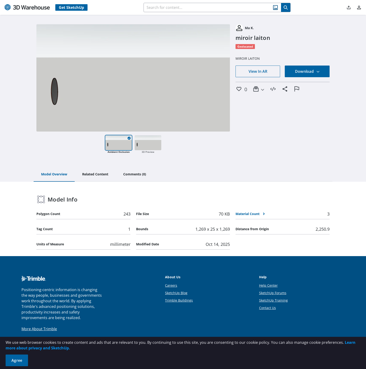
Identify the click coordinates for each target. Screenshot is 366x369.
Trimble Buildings (179, 300)
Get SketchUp (71, 7)
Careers (171, 285)
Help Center (268, 285)
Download (307, 71)
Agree (16, 360)
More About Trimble (39, 328)
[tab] (54, 174)
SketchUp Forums (272, 293)
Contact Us (267, 308)
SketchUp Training (273, 300)
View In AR (258, 71)
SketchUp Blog (176, 293)
